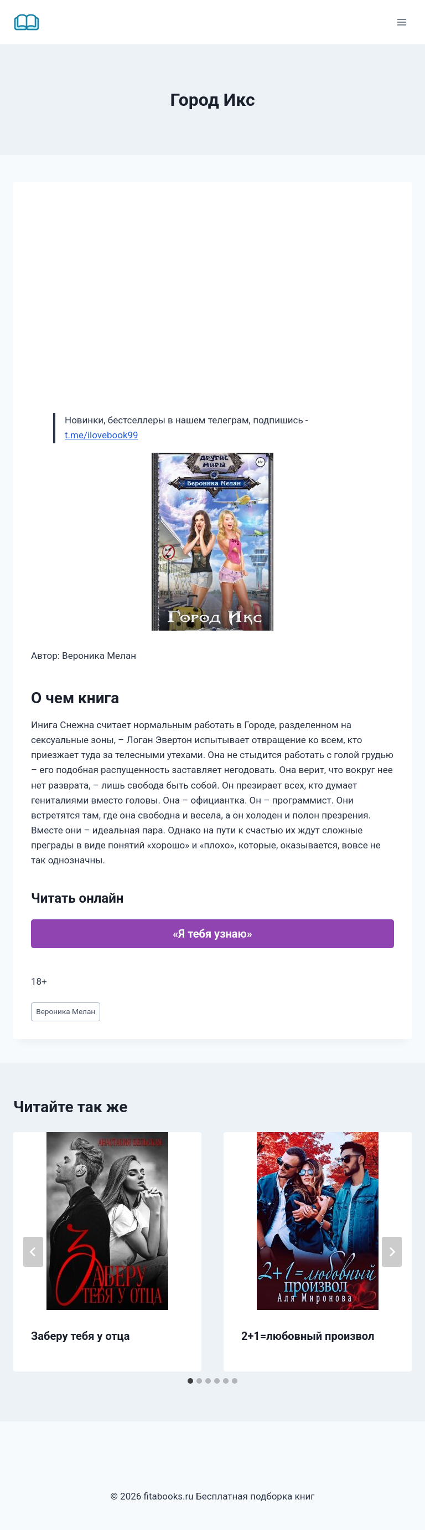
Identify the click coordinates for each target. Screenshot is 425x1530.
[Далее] (392, 1252)
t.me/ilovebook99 (101, 435)
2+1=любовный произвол (307, 1336)
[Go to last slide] (33, 1252)
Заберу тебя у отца (80, 1336)
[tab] (190, 1381)
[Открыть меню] (401, 21)
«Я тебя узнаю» (212, 933)
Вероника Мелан (65, 1011)
